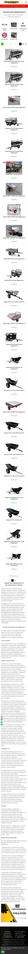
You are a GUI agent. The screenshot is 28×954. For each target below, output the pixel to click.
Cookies (8, 949)
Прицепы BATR (13, 28)
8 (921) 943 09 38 (8, 936)
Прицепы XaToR (13, 39)
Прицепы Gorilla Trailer (23, 29)
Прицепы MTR (4, 39)
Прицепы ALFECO (4, 29)
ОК (3, 951)
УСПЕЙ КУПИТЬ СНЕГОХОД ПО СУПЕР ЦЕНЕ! (14, 6)
